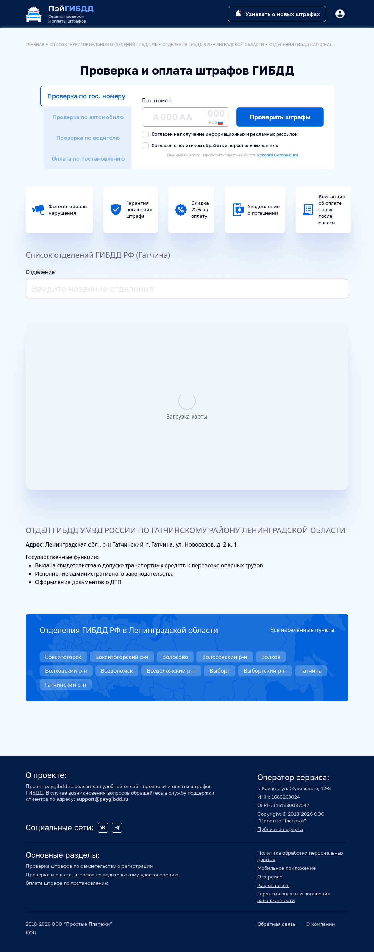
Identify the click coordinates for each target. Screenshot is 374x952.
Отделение (40, 272)
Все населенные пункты (302, 630)
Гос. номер (157, 100)
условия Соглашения (277, 154)
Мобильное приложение (286, 868)
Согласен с (210, 145)
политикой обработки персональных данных (227, 145)
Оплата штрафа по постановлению (67, 883)
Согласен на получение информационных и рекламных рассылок (220, 134)
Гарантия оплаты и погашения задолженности (293, 897)
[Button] (340, 14)
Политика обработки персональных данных (300, 856)
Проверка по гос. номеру (86, 96)
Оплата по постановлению (88, 158)
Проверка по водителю (88, 137)
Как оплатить (273, 885)
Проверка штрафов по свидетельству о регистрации (89, 866)
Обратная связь (276, 924)
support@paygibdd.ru (102, 799)
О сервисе (269, 877)
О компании (320, 924)
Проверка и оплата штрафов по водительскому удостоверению (102, 874)
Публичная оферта (280, 829)
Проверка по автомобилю (88, 116)
